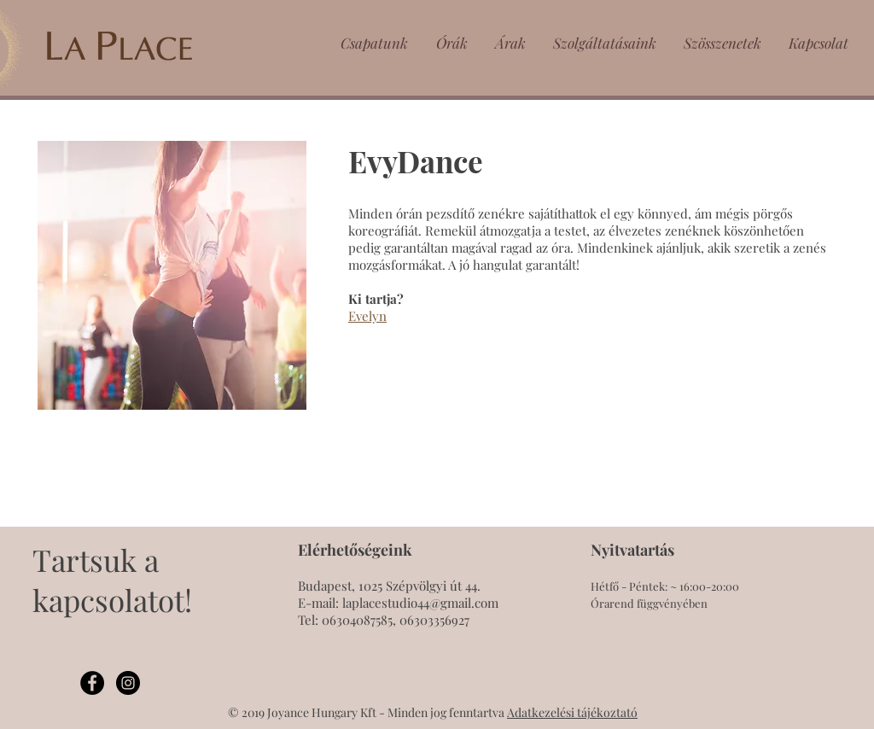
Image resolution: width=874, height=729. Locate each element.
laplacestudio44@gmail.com (420, 602)
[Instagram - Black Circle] (128, 683)
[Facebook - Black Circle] (92, 683)
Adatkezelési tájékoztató (572, 712)
